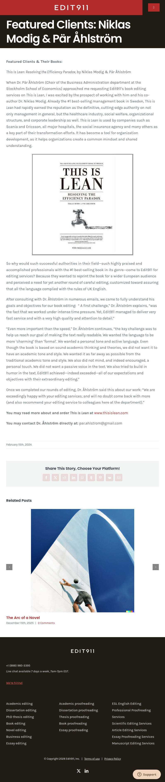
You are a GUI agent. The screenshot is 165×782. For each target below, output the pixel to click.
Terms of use (92, 758)
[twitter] (79, 771)
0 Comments (46, 623)
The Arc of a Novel (23, 617)
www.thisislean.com (111, 413)
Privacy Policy (112, 758)
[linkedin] (86, 771)
